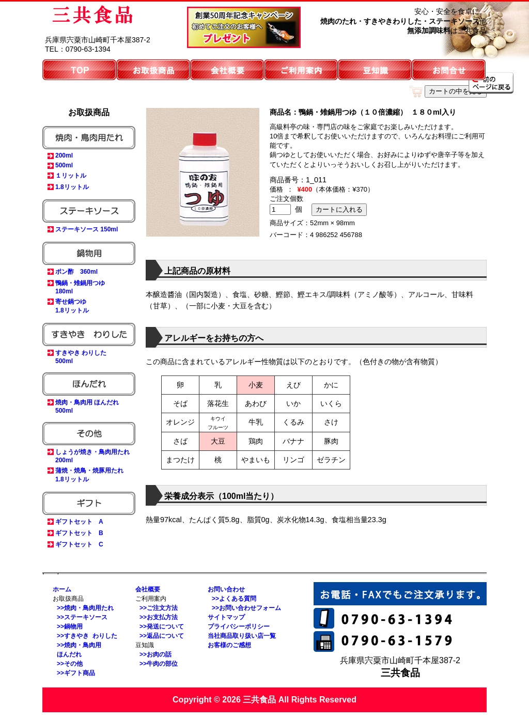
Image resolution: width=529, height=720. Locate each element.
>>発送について (161, 626)
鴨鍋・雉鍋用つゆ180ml (80, 287)
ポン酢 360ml (76, 271)
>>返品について (161, 635)
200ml (64, 155)
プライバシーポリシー (239, 626)
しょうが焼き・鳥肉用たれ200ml (92, 456)
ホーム (62, 589)
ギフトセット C (79, 544)
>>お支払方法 (158, 617)
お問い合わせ (226, 589)
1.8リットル (72, 187)
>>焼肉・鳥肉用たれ (85, 608)
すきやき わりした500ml (80, 357)
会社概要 (147, 589)
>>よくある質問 (234, 598)
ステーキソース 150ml (86, 229)
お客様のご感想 (229, 645)
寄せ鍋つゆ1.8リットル (72, 306)
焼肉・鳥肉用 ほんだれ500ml (87, 406)
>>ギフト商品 (76, 673)
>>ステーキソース (82, 617)
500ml (64, 165)
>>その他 (70, 663)
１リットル (70, 175)
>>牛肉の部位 (158, 663)
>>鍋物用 (70, 626)
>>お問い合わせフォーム (246, 608)
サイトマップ (226, 617)
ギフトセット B (79, 533)
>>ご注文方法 (158, 608)
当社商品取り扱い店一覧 (242, 635)
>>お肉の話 (155, 654)
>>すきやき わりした (87, 635)
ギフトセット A (79, 521)
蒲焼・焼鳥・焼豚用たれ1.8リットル (89, 475)
